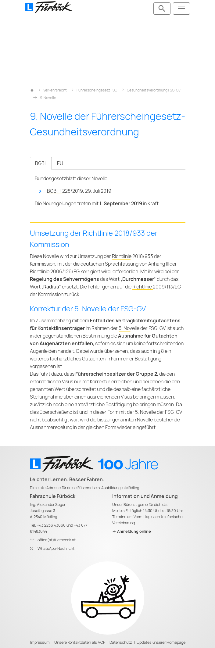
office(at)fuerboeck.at (57, 539)
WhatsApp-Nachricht (56, 548)
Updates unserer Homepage (161, 642)
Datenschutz (120, 642)
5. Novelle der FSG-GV (142, 328)
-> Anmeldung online (131, 531)
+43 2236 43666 (51, 525)
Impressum (40, 642)
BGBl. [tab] (41, 163)
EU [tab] (60, 163)
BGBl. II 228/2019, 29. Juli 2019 (79, 191)
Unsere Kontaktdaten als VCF (79, 642)
